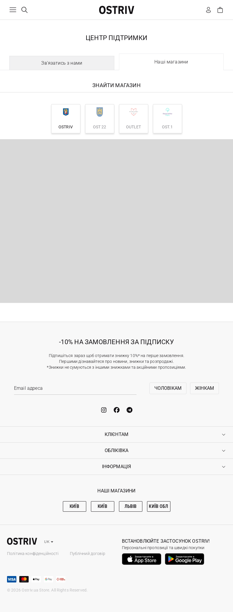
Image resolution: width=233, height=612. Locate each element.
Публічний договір (87, 553)
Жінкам (204, 388)
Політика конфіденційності (33, 553)
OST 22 (99, 118)
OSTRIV (65, 118)
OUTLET (133, 118)
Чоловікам (168, 388)
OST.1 (167, 118)
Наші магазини (171, 62)
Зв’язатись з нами (61, 63)
